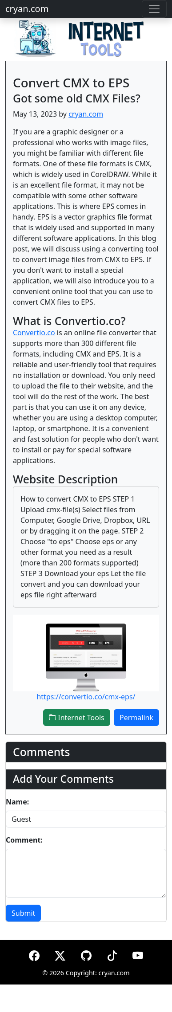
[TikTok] (112, 954)
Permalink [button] (136, 717)
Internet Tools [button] (76, 717)
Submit (23, 913)
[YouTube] (137, 954)
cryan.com (26, 9)
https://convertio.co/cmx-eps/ (85, 697)
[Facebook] (34, 954)
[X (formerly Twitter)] (60, 954)
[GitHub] (86, 954)
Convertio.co (34, 332)
